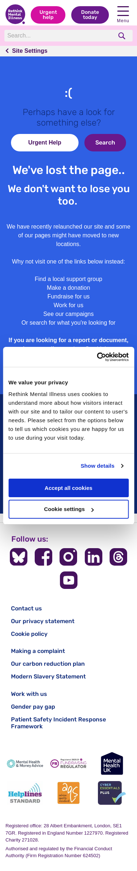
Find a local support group (68, 279)
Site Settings (29, 51)
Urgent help (48, 14)
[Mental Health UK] (112, 763)
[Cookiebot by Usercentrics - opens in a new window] (97, 357)
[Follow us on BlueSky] (18, 557)
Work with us (29, 693)
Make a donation (68, 288)
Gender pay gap (33, 706)
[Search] (58, 35)
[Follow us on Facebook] (43, 557)
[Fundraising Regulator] (68, 763)
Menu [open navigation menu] (123, 14)
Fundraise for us (68, 296)
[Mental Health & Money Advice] (25, 763)
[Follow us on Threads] (118, 557)
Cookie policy (29, 633)
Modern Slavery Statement (48, 676)
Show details (98, 466)
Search (105, 142)
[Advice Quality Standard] (68, 793)
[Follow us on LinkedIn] (93, 557)
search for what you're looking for (72, 323)
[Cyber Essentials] (112, 793)
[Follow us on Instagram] (68, 557)
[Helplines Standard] (25, 793)
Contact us (26, 608)
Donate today (90, 14)
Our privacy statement (43, 621)
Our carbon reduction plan (48, 663)
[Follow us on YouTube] (68, 580)
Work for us (69, 305)
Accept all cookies (68, 488)
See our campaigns (68, 314)
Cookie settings (69, 509)
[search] (123, 35)
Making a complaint (38, 651)
